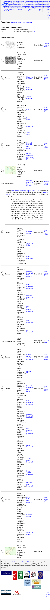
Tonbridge (7, 11)
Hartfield (6, 7)
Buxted (17, 1)
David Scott (28, 119)
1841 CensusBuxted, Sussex (46, 78)
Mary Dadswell (29, 446)
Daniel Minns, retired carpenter (29, 357)
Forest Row (20, 3)
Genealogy (46, 3)
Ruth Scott (30, 110)
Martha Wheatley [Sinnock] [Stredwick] (30, 156)
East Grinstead (41, 2)
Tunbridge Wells (11, 10)
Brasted (10, 1)
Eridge (13, 3)
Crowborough (27, 22)
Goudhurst (31, 3)
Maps (45, 7)
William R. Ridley (29, 244)
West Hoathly (30, 10)
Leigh (6, 9)
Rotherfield (25, 6)
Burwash (13, 1)
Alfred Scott (28, 133)
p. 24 (33, 31)
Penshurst (21, 7)
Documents (46, 6)
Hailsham (41, 4)
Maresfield (14, 6)
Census (45, 1)
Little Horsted (10, 6)
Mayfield (17, 6)
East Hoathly (6, 5)
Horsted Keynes (30, 5)
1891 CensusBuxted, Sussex (46, 357)
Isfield (33, 4)
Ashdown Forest (7, 2)
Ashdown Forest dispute (46, 183)
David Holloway (29, 257)
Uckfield (13, 7)
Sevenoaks (31, 7)
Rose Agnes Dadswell (29, 472)
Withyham (34, 7)
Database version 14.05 (20, 562)
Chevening (21, 1)
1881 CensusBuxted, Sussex (46, 232)
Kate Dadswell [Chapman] (30, 286)
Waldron (20, 9)
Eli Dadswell (29, 331)
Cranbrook (35, 1)
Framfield (24, 3)
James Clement (29, 97)
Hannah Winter (29, 232)
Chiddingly (25, 1)
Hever (23, 4)
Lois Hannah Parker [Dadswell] (29, 308)
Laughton (41, 6)
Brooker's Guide (46, 341)
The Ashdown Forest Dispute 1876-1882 (25, 191)
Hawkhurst (11, 4)
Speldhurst (38, 6)
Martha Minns (28, 372)
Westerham (28, 7)
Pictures (45, 4)
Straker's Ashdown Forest (46, 45)
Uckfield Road (16, 22)
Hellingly (17, 4)
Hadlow (37, 3)
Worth (37, 7)
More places (40, 10)
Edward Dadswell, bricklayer (29, 297)
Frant (26, 3)
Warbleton (24, 7)
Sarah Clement (29, 88)
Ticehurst (41, 7)
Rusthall (27, 6)
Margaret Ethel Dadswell (29, 484)
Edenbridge (11, 3)
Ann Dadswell (29, 321)
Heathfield (14, 4)
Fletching (17, 3)
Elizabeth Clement (29, 78)
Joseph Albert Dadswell (29, 460)
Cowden (30, 1)
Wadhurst (17, 7)
